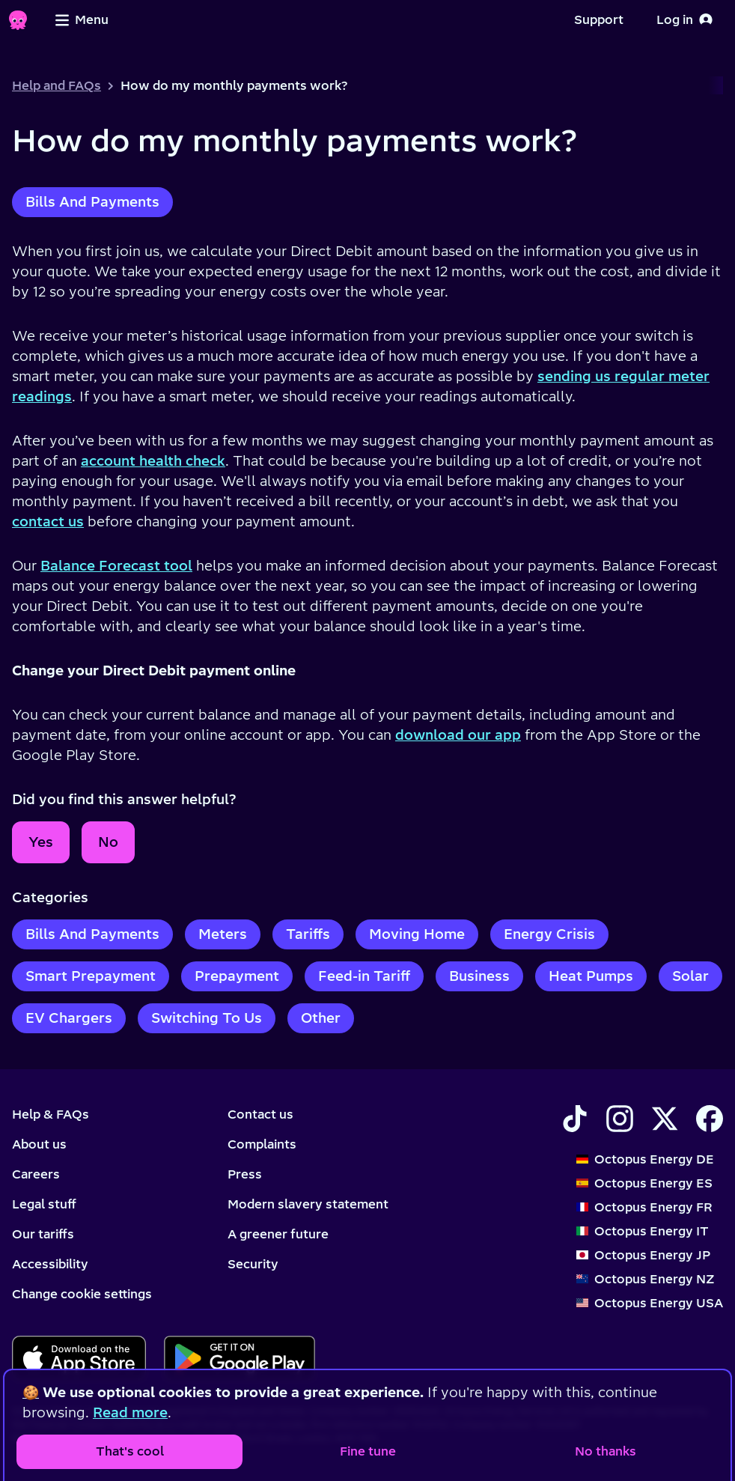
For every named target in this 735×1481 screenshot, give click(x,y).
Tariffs (308, 934)
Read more (130, 1412)
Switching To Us (206, 1018)
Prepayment (237, 976)
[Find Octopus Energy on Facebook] (709, 1118)
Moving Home (417, 934)
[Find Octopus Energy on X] (664, 1118)
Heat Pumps (591, 976)
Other (321, 1018)
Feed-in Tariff (364, 976)
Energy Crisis (549, 934)
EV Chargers (68, 1018)
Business (479, 976)
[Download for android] (239, 1358)
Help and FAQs (56, 85)
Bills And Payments (92, 201)
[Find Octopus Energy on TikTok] (574, 1118)
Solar (690, 976)
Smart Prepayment (90, 976)
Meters (222, 934)
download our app (458, 734)
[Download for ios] (79, 1358)
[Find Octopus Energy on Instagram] (619, 1118)
